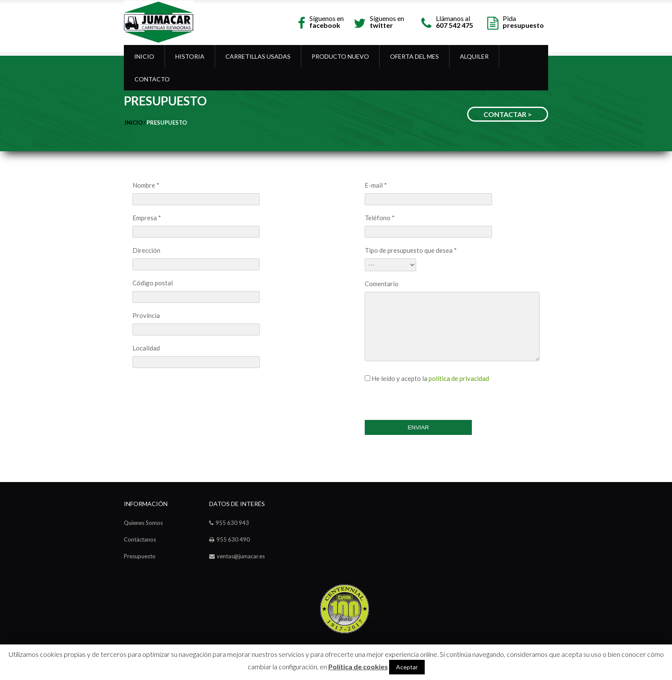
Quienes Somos (143, 522)
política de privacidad (459, 378)
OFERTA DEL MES (414, 56)
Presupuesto (167, 122)
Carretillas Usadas (258, 56)
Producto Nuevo (340, 56)
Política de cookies (358, 666)
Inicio (144, 56)
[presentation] (430, 399)
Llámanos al (454, 21)
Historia (189, 56)
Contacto (152, 79)
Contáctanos (140, 539)
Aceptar (407, 667)
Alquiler (474, 56)
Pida (523, 21)
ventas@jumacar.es (241, 556)
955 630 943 (232, 522)
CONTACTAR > (507, 114)
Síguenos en (326, 21)
